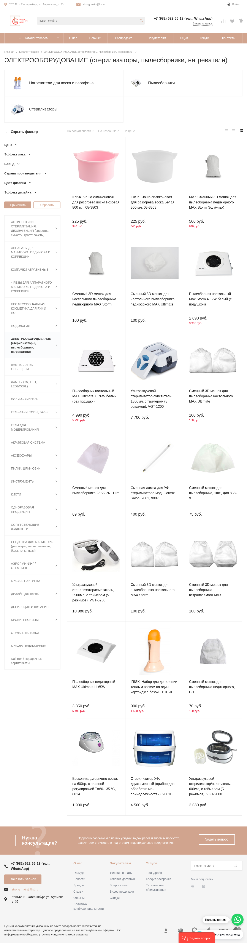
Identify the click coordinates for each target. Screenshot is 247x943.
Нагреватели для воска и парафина (61, 83)
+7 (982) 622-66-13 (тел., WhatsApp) (183, 18)
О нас (77, 863)
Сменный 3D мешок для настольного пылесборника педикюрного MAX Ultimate (152, 299)
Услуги (151, 863)
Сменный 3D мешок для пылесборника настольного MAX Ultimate (211, 396)
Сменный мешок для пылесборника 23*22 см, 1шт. (95, 490)
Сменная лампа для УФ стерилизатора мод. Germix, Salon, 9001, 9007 (153, 493)
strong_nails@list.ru (94, 4)
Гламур (78, 872)
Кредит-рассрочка (158, 879)
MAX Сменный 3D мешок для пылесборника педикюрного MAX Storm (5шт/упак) (212, 202)
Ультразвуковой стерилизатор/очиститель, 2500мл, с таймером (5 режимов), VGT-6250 (93, 592)
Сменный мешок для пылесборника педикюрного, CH (212, 687)
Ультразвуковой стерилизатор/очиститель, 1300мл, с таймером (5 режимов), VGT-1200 (151, 398)
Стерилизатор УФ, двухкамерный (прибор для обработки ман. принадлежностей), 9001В (152, 786)
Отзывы (78, 898)
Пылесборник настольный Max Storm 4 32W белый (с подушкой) (210, 299)
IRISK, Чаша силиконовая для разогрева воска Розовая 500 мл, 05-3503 (95, 202)
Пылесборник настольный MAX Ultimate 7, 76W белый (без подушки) (94, 396)
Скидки (115, 898)
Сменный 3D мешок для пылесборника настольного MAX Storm (152, 590)
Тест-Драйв (154, 872)
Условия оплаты (121, 872)
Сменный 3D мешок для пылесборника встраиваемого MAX (208, 590)
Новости (79, 879)
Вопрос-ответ (119, 885)
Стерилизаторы (43, 109)
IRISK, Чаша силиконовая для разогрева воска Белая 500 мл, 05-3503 (152, 202)
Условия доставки (122, 879)
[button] (197, 937)
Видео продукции (122, 891)
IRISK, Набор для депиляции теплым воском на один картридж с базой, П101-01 (154, 687)
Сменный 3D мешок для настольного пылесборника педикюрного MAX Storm (94, 299)
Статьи (78, 891)
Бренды (78, 885)
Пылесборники (161, 83)
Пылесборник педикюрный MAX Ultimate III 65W (93, 684)
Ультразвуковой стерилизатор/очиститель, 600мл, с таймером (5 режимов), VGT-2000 (210, 786)
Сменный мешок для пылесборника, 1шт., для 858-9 (213, 493)
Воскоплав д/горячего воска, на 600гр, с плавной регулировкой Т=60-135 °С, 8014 (95, 786)
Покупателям (120, 863)
